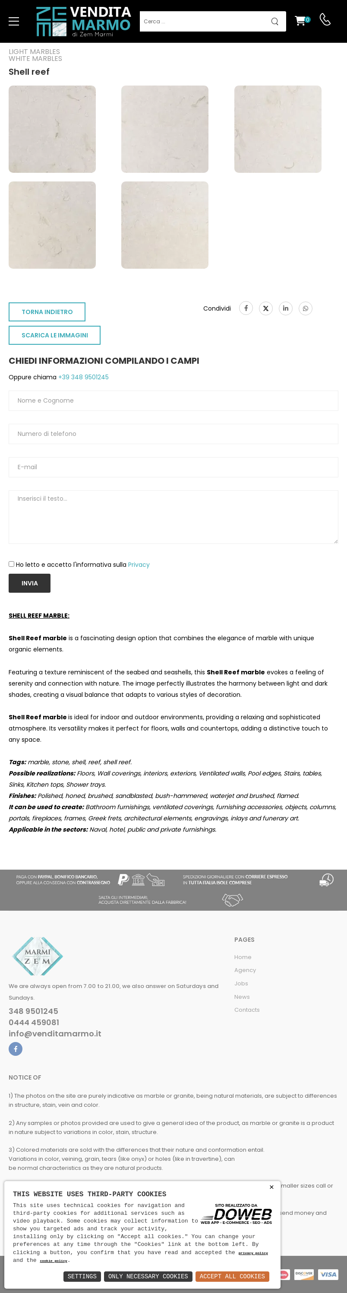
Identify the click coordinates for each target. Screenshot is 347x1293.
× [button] (271, 1187)
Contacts (247, 1010)
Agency (245, 970)
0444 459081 (34, 1022)
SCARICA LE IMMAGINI (55, 335)
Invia (30, 583)
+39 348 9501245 (83, 377)
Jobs (241, 983)
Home (243, 957)
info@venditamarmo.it (55, 1034)
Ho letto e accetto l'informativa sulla (83, 564)
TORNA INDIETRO (47, 312)
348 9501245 (33, 1011)
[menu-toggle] (14, 21)
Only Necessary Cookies (148, 1276)
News (242, 997)
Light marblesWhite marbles (35, 55)
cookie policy (53, 1261)
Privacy (139, 564)
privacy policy (253, 1253)
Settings (82, 1276)
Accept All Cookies (232, 1276)
